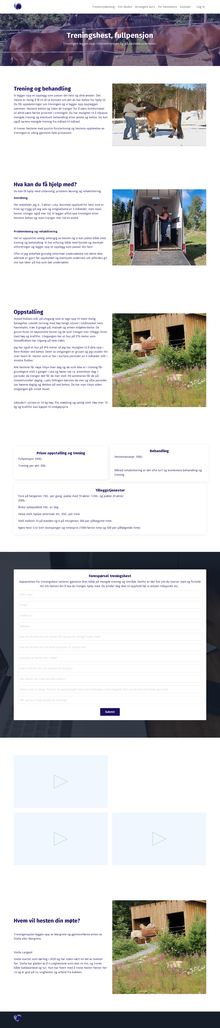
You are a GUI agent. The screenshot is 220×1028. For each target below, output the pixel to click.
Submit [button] (110, 714)
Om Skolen (125, 7)
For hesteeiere (167, 7)
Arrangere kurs (145, 7)
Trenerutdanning (103, 7)
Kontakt (185, 7)
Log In (201, 7)
